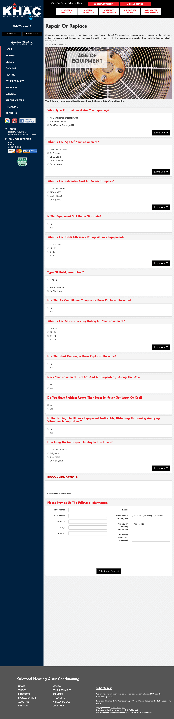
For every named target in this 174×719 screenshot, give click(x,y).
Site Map (23, 706)
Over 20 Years (55, 160)
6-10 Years (53, 153)
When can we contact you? (122, 517)
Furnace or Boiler (56, 121)
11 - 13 (51, 248)
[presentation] (109, 557)
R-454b (52, 280)
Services (11, 94)
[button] (103, 4)
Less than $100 (56, 188)
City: (62, 528)
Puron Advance (55, 287)
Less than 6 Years (57, 149)
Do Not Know (54, 291)
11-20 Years (54, 157)
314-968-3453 (104, 688)
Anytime (158, 516)
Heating (10, 75)
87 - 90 (51, 332)
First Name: (59, 510)
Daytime (136, 516)
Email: (125, 510)
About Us (11, 113)
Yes (50, 228)
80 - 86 (51, 336)
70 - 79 (51, 340)
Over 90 (52, 328)
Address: (60, 522)
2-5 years (53, 453)
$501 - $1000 (54, 196)
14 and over (54, 244)
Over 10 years (55, 461)
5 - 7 (50, 256)
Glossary (58, 706)
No (49, 224)
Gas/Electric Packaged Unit (61, 125)
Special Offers (15, 101)
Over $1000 (54, 200)
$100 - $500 (54, 192)
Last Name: (59, 516)
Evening (147, 516)
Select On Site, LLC (118, 708)
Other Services (15, 81)
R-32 (50, 284)
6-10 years (53, 457)
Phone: (61, 533)
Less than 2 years (57, 449)
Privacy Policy (61, 702)
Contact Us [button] (11, 34)
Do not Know (54, 164)
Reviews (10, 56)
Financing (12, 107)
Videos (10, 62)
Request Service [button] (32, 34)
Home (9, 49)
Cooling (11, 69)
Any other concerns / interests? (123, 537)
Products (11, 88)
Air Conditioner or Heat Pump (62, 118)
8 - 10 (51, 252)
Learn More (161, 132)
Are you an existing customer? (123, 527)
